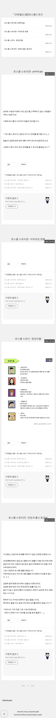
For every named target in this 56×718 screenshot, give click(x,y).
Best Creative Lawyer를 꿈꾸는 (15, 201)
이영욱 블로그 (12, 198)
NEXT (32, 685)
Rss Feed (16, 714)
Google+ (39, 714)
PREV (23, 685)
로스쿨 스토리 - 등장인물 (13, 40)
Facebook (29, 714)
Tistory (26, 711)
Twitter (23, 714)
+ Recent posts (7, 700)
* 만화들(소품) (10, 175)
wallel (37, 711)
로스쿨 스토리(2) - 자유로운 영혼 (16, 31)
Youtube (34, 714)
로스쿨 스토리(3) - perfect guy (14, 23)
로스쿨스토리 (22, 175)
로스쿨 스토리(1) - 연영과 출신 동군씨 (18, 49)
